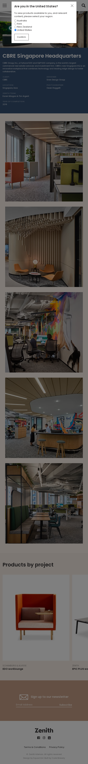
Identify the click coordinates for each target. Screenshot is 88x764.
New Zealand (23, 27)
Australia (20, 20)
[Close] (72, 6)
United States (23, 30)
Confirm (21, 37)
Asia (18, 24)
